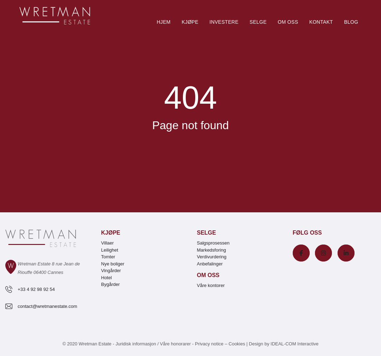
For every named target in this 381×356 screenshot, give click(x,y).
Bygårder (110, 284)
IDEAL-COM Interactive (294, 343)
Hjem (164, 22)
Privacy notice (209, 343)
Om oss (288, 22)
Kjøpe (189, 22)
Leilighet (109, 250)
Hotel (106, 277)
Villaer (107, 243)
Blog (351, 22)
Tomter (108, 256)
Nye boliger (112, 263)
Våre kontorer (211, 285)
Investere (223, 22)
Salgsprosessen (213, 243)
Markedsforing (211, 250)
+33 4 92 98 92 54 (36, 289)
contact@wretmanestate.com (47, 306)
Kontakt (321, 22)
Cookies (236, 343)
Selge (258, 22)
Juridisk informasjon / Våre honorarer (153, 343)
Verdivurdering (212, 256)
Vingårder (111, 270)
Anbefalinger (210, 263)
